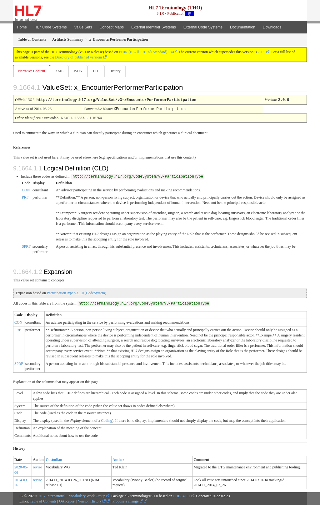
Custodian (54, 459)
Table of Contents (43, 501)
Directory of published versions (78, 57)
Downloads (272, 27)
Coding (106, 420)
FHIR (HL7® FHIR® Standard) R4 (146, 52)
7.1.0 (261, 52)
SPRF (26, 246)
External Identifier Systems (153, 27)
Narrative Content (31, 71)
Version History (92, 501)
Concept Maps (112, 27)
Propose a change (127, 501)
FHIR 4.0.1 (181, 495)
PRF (25, 197)
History (117, 71)
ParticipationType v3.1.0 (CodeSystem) (76, 292)
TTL (97, 71)
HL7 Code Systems (50, 27)
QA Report (67, 501)
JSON (79, 71)
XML (60, 71)
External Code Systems (202, 27)
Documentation (242, 27)
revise (37, 467)
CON (26, 190)
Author (118, 459)
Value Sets (83, 27)
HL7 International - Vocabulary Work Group (72, 495)
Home (22, 27)
